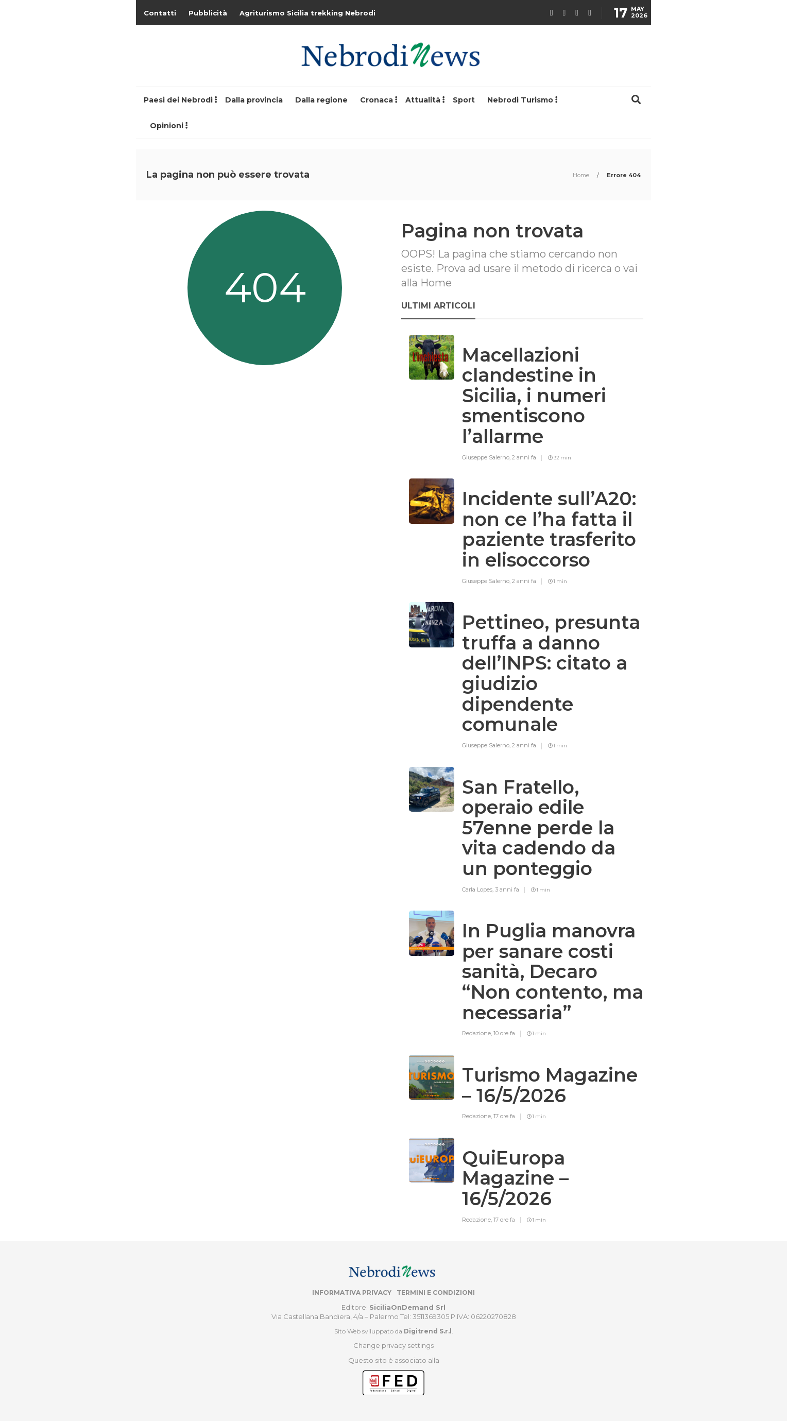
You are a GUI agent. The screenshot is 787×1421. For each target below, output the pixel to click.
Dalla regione (321, 100)
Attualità (422, 100)
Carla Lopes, (478, 889)
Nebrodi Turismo (520, 100)
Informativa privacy (351, 1292)
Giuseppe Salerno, (487, 457)
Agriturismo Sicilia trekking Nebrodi (307, 13)
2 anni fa (524, 457)
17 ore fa (504, 1116)
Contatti (160, 13)
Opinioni (166, 125)
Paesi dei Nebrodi (178, 100)
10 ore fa (504, 1033)
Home (582, 175)
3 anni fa (507, 889)
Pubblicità (208, 13)
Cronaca (376, 100)
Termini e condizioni (436, 1292)
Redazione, (477, 1033)
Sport (464, 100)
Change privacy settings (393, 1345)
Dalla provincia (254, 100)
